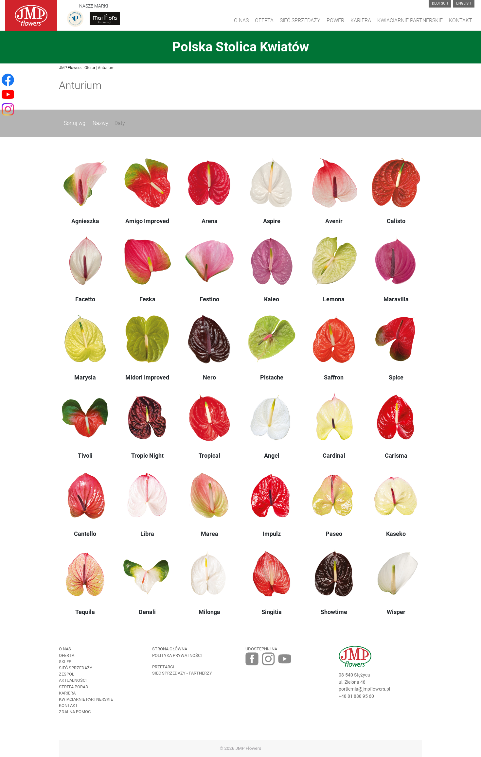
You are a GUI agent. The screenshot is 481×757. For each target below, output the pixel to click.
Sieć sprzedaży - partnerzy (182, 673)
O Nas (241, 20)
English (463, 3)
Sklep (65, 661)
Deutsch (440, 3)
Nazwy (100, 123)
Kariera (360, 20)
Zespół (66, 674)
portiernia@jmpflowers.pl (364, 689)
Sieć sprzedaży (300, 20)
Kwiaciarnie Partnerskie (410, 20)
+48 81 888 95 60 (356, 696)
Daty (120, 123)
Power (335, 20)
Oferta (264, 20)
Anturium (106, 67)
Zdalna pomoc (75, 711)
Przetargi (163, 666)
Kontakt (460, 20)
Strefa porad (73, 686)
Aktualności (73, 680)
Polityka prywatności (177, 655)
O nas (65, 648)
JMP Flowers (70, 67)
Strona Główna (169, 648)
